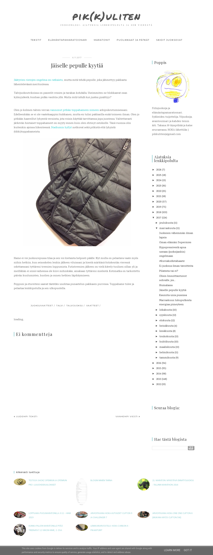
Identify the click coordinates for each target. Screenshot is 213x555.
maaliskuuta (167, 347)
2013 (158, 379)
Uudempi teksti (27, 416)
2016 (158, 363)
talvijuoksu (74, 305)
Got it (188, 550)
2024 (158, 180)
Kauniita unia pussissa (173, 295)
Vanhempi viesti (127, 416)
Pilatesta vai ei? (168, 271)
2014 (158, 374)
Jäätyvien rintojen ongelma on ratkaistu (38, 80)
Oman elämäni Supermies (175, 243)
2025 (158, 175)
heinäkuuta (166, 326)
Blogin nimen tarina (101, 480)
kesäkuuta (165, 331)
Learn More (172, 550)
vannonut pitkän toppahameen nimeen (75, 110)
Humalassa (166, 285)
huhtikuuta (166, 342)
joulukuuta (166, 223)
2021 (158, 196)
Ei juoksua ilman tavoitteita (176, 266)
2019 (158, 207)
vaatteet (92, 305)
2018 (158, 212)
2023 (158, 186)
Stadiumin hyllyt (61, 128)
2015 (158, 368)
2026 (158, 170)
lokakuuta (165, 310)
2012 (158, 384)
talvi (59, 305)
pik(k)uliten (106, 14)
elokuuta (164, 321)
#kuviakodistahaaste (172, 261)
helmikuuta (166, 353)
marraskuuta (167, 228)
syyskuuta (165, 315)
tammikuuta (167, 358)
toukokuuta (166, 337)
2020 (159, 202)
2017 (158, 218)
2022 (158, 191)
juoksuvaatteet (42, 305)
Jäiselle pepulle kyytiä (172, 290)
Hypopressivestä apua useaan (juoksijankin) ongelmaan (172, 252)
